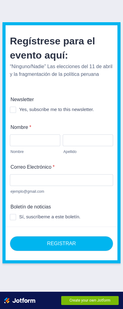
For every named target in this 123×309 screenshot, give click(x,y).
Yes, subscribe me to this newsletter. (56, 109)
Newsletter (22, 99)
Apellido (70, 152)
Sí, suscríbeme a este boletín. (49, 216)
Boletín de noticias (31, 206)
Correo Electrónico (33, 167)
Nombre (21, 127)
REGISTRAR (61, 243)
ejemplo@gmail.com (27, 191)
